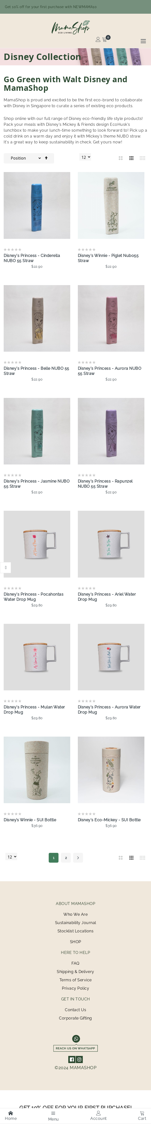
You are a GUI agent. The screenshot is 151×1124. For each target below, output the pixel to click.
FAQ (75, 963)
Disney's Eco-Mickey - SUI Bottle (109, 820)
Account (98, 1116)
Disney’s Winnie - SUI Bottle (30, 820)
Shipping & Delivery (75, 971)
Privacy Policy (75, 988)
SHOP (75, 941)
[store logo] (75, 27)
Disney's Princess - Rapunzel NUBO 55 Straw (105, 484)
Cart (142, 1116)
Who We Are (75, 914)
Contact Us (75, 1010)
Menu (53, 1116)
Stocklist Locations (76, 931)
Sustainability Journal (75, 922)
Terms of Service (75, 980)
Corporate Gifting (75, 1018)
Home (11, 1116)
